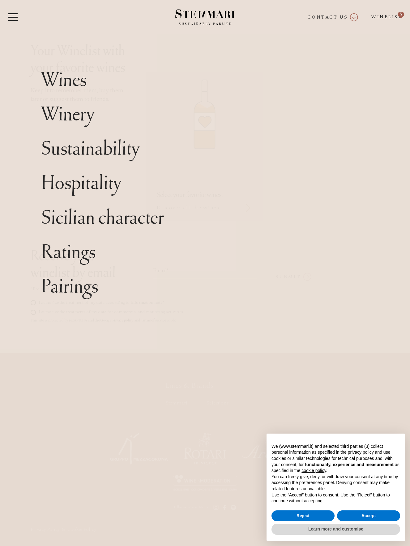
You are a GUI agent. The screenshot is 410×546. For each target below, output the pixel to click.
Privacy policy (123, 320)
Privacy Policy (45, 529)
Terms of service (153, 320)
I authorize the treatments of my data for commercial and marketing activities (111, 311)
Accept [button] (368, 515)
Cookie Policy (81, 529)
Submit (293, 277)
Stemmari (176, 403)
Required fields (45, 288)
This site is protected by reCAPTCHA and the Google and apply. (103, 320)
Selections (218, 403)
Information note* (147, 302)
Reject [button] (303, 515)
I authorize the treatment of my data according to (101, 302)
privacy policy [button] (361, 452)
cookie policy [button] (313, 470)
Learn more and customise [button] (335, 528)
